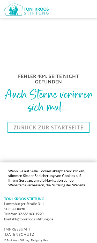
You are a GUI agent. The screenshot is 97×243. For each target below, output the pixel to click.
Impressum (15, 229)
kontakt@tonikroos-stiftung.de (28, 219)
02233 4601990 (30, 214)
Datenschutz (19, 234)
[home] (26, 9)
